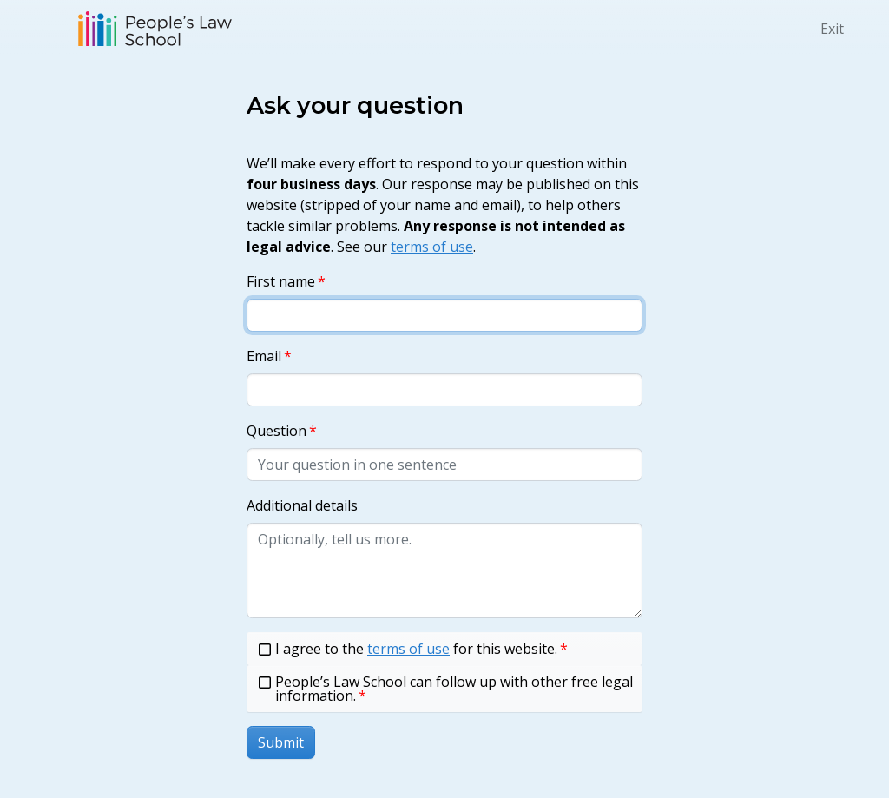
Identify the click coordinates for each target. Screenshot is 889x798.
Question (276, 430)
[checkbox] (444, 648)
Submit (281, 742)
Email (264, 356)
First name (281, 281)
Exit (832, 28)
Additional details (302, 505)
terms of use (432, 246)
